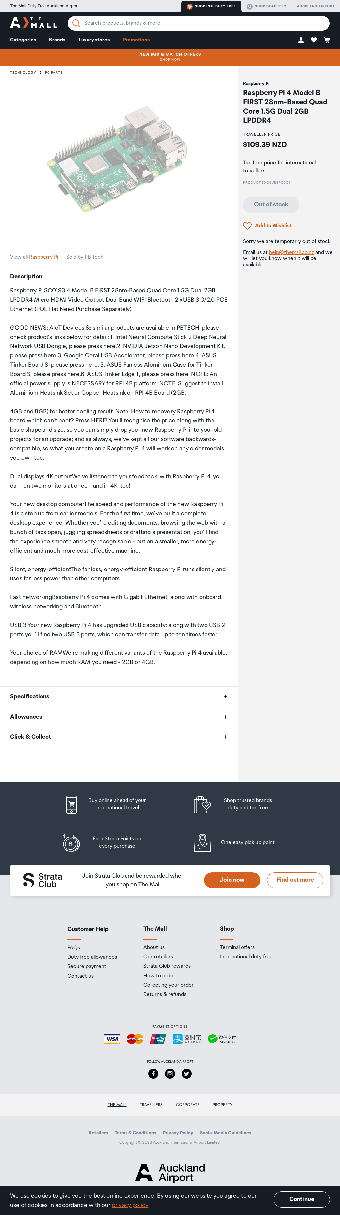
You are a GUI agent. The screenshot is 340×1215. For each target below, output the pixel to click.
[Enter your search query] (199, 23)
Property (223, 1105)
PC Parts (54, 73)
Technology (23, 73)
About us (154, 947)
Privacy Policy (178, 1133)
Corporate (188, 1105)
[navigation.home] (33, 23)
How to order (159, 976)
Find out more (295, 880)
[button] (301, 40)
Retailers (98, 1133)
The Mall (117, 1105)
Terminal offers (237, 947)
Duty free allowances (92, 957)
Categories (23, 40)
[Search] (76, 23)
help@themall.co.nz (291, 252)
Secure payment (86, 967)
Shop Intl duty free (211, 7)
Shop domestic (266, 7)
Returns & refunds (164, 995)
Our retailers (158, 957)
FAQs (73, 948)
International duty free (246, 957)
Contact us (80, 976)
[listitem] (111, 805)
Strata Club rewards (167, 966)
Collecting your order (168, 985)
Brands (57, 40)
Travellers (151, 1105)
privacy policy (130, 1205)
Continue (301, 1199)
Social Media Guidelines (225, 1133)
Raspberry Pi (43, 257)
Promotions (136, 40)
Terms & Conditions (135, 1133)
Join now (232, 880)
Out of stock (271, 204)
